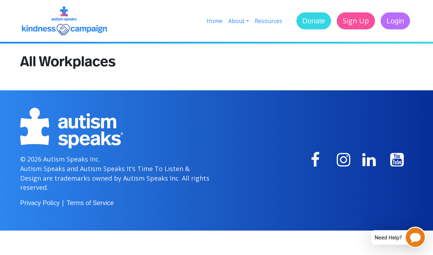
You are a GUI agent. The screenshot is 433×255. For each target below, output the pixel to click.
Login (395, 21)
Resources (268, 21)
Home (215, 21)
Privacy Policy (39, 202)
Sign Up (356, 21)
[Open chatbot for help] (393, 237)
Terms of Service (90, 202)
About (236, 21)
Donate (313, 21)
